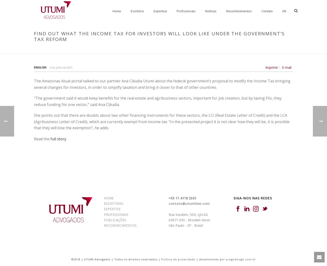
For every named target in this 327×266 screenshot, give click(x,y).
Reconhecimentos (239, 11)
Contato (267, 11)
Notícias (211, 11)
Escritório (137, 11)
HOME (109, 198)
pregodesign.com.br (241, 259)
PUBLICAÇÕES (115, 220)
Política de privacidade (178, 259)
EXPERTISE (112, 209)
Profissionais (186, 11)
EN (284, 11)
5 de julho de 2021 (61, 67)
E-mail (286, 67)
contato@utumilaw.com (189, 203)
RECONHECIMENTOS (120, 225)
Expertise (160, 11)
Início (125, 49)
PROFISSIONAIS (116, 214)
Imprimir (271, 67)
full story (58, 138)
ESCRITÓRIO (113, 203)
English (40, 67)
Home (117, 11)
